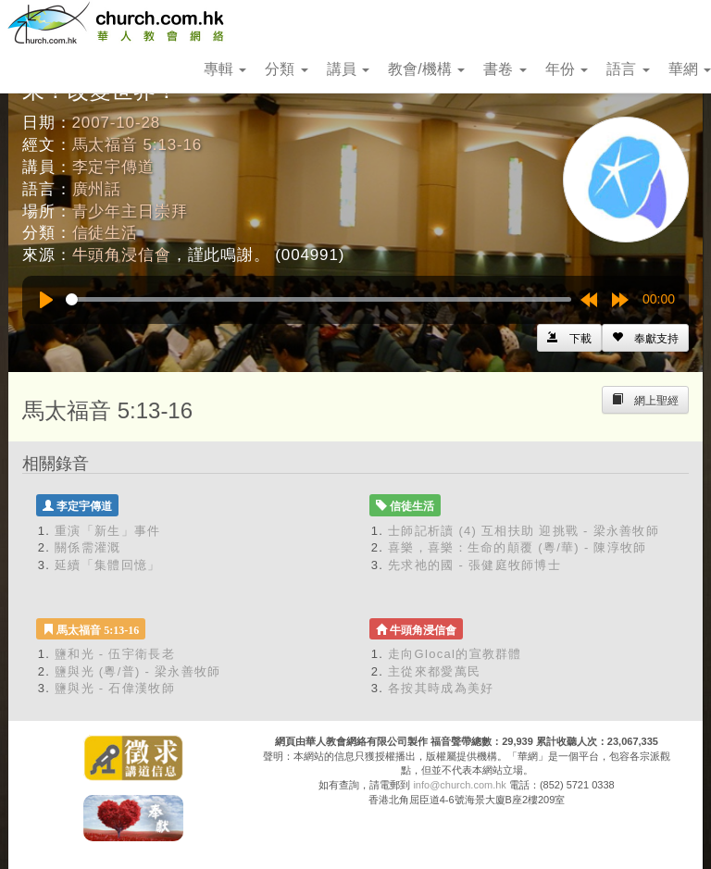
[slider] (318, 299)
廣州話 (97, 189)
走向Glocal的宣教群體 (455, 654)
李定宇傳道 (113, 167)
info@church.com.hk (459, 784)
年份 (566, 69)
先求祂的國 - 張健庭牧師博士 (474, 565)
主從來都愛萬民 (434, 671)
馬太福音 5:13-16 (137, 145)
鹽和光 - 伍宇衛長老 (115, 654)
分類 (286, 69)
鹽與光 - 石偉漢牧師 (115, 688)
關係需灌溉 (88, 547)
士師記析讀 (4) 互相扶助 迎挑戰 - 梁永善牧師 (523, 531)
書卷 (504, 69)
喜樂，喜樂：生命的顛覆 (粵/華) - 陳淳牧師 (517, 547)
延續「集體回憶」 (107, 565)
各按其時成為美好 (440, 688)
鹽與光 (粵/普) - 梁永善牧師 (138, 671)
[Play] (46, 300)
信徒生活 (105, 233)
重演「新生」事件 (107, 531)
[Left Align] (645, 338)
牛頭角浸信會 (121, 255)
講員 (348, 69)
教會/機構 (426, 69)
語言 (627, 69)
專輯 (225, 69)
